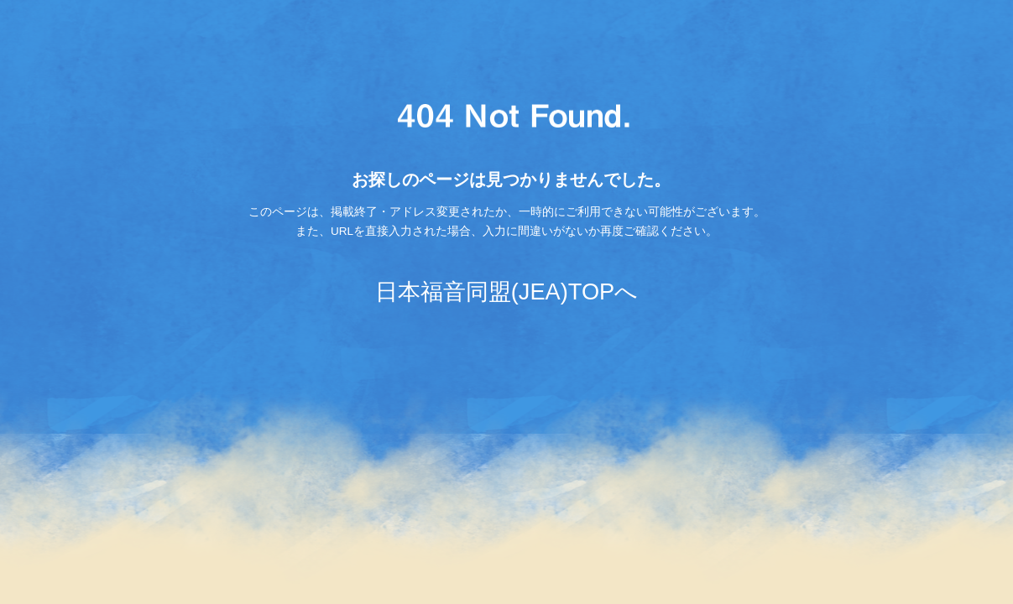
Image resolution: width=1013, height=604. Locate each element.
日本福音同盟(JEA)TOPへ (506, 292)
